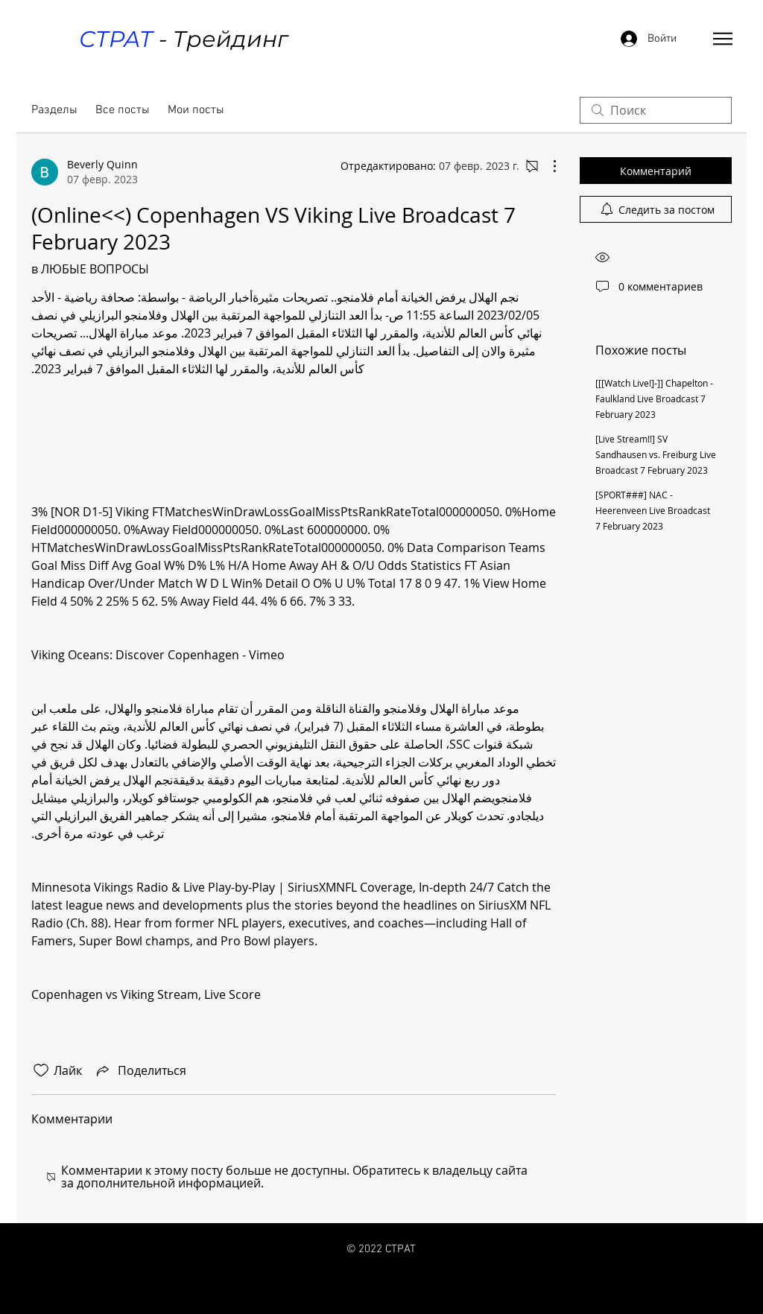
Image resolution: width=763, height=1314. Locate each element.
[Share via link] (140, 1070)
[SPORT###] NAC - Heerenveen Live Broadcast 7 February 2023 (652, 510)
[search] (656, 110)
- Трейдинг (183, 39)
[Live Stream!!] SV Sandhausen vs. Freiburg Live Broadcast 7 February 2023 (655, 454)
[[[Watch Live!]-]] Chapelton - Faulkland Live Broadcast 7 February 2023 (654, 398)
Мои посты (196, 110)
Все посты (122, 110)
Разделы (54, 110)
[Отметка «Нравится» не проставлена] (41, 1070)
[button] (722, 39)
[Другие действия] (547, 166)
